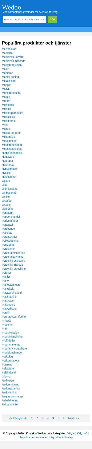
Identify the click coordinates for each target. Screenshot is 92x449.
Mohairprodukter (11, 92)
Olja (4, 184)
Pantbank (7, 212)
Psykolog (7, 356)
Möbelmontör (10, 140)
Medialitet (7, 52)
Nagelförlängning (12, 152)
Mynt (5, 124)
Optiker (6, 196)
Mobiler (6, 84)
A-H (68, 433)
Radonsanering (11, 388)
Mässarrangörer (11, 132)
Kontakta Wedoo (36, 433)
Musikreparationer (12, 112)
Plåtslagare (8, 304)
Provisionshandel (12, 352)
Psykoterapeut (10, 360)
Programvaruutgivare (14, 348)
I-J (74, 433)
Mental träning (10, 76)
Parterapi (7, 224)
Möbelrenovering (12, 144)
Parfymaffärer (10, 220)
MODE (6, 88)
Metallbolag (9, 80)
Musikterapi (9, 120)
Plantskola (8, 288)
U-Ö (84, 433)
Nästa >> (73, 418)
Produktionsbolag (12, 336)
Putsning (7, 364)
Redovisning (9, 392)
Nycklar (6, 172)
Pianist (6, 276)
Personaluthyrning (12, 256)
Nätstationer (9, 176)
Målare (6, 128)
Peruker (6, 272)
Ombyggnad (9, 192)
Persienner (8, 248)
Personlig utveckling (14, 268)
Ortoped (7, 200)
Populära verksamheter (33, 437)
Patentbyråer (9, 236)
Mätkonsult (8, 136)
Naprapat (7, 160)
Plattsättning (9, 296)
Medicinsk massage (13, 60)
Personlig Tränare (12, 264)
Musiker (6, 108)
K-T (79, 433)
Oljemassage (10, 188)
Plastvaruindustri (12, 292)
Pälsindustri (9, 372)
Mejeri (5, 68)
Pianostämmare (11, 284)
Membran (7, 72)
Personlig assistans (13, 260)
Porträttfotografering (14, 316)
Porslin (6, 312)
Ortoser (6, 204)
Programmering (11, 344)
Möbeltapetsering (12, 148)
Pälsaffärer (8, 368)
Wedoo (11, 7)
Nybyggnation (10, 168)
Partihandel (8, 228)
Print (4, 328)
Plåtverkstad (9, 308)
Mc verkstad (9, 48)
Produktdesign (10, 332)
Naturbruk (8, 164)
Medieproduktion (12, 64)
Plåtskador (8, 300)
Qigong (6, 376)
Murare (6, 100)
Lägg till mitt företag (61, 437)
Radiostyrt (8, 380)
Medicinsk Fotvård (13, 56)
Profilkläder (8, 340)
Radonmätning (10, 384)
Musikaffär (8, 104)
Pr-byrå (6, 320)
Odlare (6, 180)
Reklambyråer (10, 404)
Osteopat (7, 208)
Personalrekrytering (13, 252)
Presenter (8, 324)
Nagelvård (8, 156)
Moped (6, 96)
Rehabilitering (10, 400)
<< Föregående (18, 418)
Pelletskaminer (10, 240)
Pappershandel (11, 216)
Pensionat (8, 244)
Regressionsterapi (12, 396)
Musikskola (8, 116)
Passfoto (7, 232)
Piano (5, 280)
